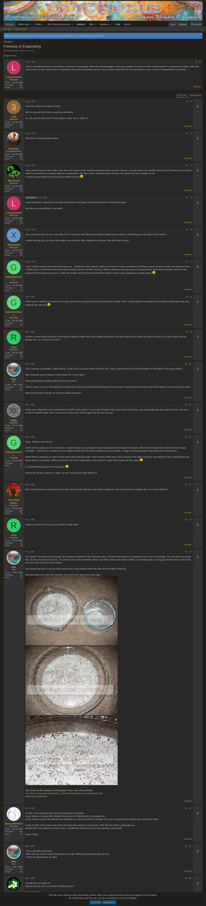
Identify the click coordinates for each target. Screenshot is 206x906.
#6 (191, 230)
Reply (198, 87)
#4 (191, 165)
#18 (190, 878)
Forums (10, 24)
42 (21, 87)
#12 (190, 437)
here (75, 36)
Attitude (81, 24)
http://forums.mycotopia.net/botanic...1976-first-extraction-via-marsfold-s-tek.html (63, 793)
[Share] (196, 62)
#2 (191, 101)
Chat (117, 24)
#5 (191, 198)
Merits (127, 24)
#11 (190, 405)
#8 (191, 297)
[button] (31, 24)
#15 (190, 552)
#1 (200, 62)
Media (38, 24)
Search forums (21, 29)
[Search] (196, 24)
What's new (23, 24)
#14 (190, 520)
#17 (190, 846)
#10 (190, 364)
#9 (191, 332)
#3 (191, 133)
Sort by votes (195, 95)
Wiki (91, 24)
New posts (8, 29)
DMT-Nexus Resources (59, 24)
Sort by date (182, 95)
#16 (190, 808)
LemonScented (12, 51)
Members (104, 24)
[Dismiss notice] (200, 35)
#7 (191, 262)
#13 (190, 485)
